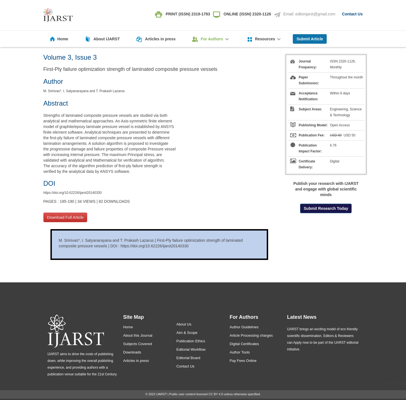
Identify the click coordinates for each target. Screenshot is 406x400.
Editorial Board (188, 358)
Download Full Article (65, 217)
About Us (184, 324)
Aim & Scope (187, 333)
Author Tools (240, 352)
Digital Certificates (244, 344)
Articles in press (160, 39)
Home (62, 39)
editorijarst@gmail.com (315, 14)
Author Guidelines (244, 327)
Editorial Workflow (191, 349)
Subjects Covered (137, 344)
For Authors (215, 39)
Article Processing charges (251, 335)
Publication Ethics (191, 341)
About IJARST (106, 39)
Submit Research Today (326, 208)
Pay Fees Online (243, 361)
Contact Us (352, 14)
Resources (268, 39)
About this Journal (137, 335)
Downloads (132, 352)
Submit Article (309, 39)
